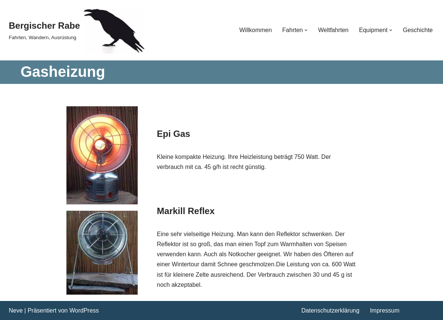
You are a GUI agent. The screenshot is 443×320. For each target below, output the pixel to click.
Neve (16, 310)
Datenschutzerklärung (331, 310)
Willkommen (255, 30)
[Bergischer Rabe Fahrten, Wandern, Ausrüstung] (77, 30)
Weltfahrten (333, 30)
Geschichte (418, 30)
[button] (306, 30)
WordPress (84, 310)
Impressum (384, 310)
